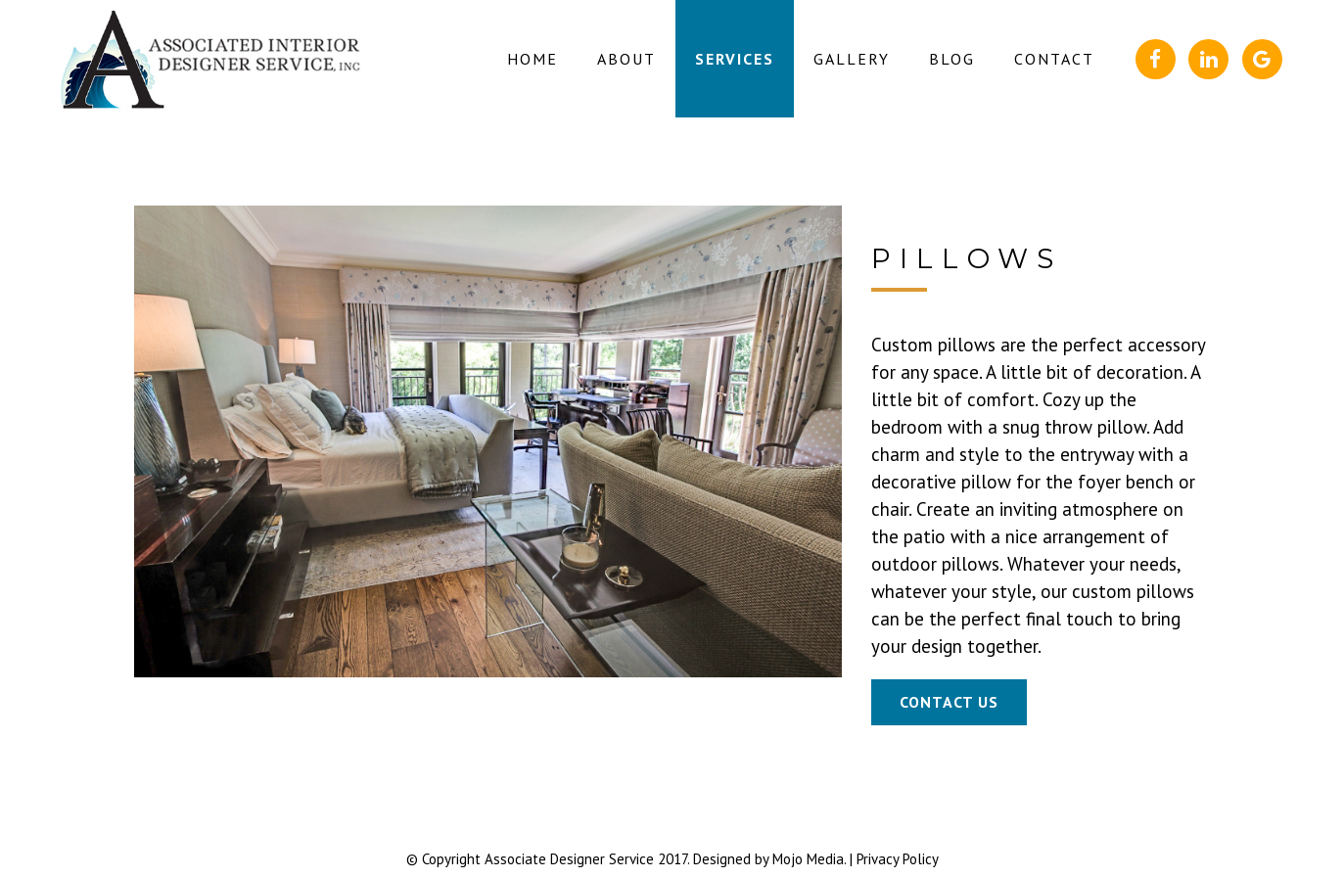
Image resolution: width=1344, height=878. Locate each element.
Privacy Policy (898, 859)
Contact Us (949, 702)
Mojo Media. (809, 859)
